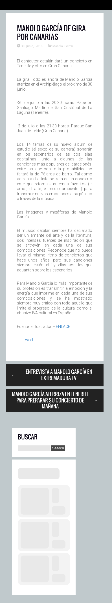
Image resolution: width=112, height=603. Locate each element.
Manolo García (63, 45)
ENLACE (63, 326)
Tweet (28, 340)
